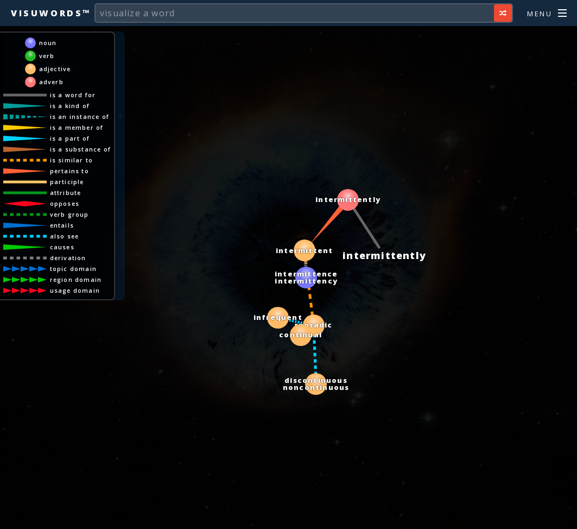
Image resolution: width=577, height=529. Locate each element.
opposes (64, 203)
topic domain (73, 268)
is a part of (70, 138)
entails (62, 225)
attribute (65, 192)
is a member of (77, 127)
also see (64, 236)
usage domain (75, 290)
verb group (69, 214)
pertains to (69, 171)
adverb (51, 82)
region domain (76, 279)
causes (62, 247)
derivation (68, 258)
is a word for (73, 95)
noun (48, 43)
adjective (55, 69)
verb (47, 56)
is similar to (71, 160)
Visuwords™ (51, 13)
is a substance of (80, 149)
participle (67, 182)
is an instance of (79, 116)
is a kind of (70, 106)
